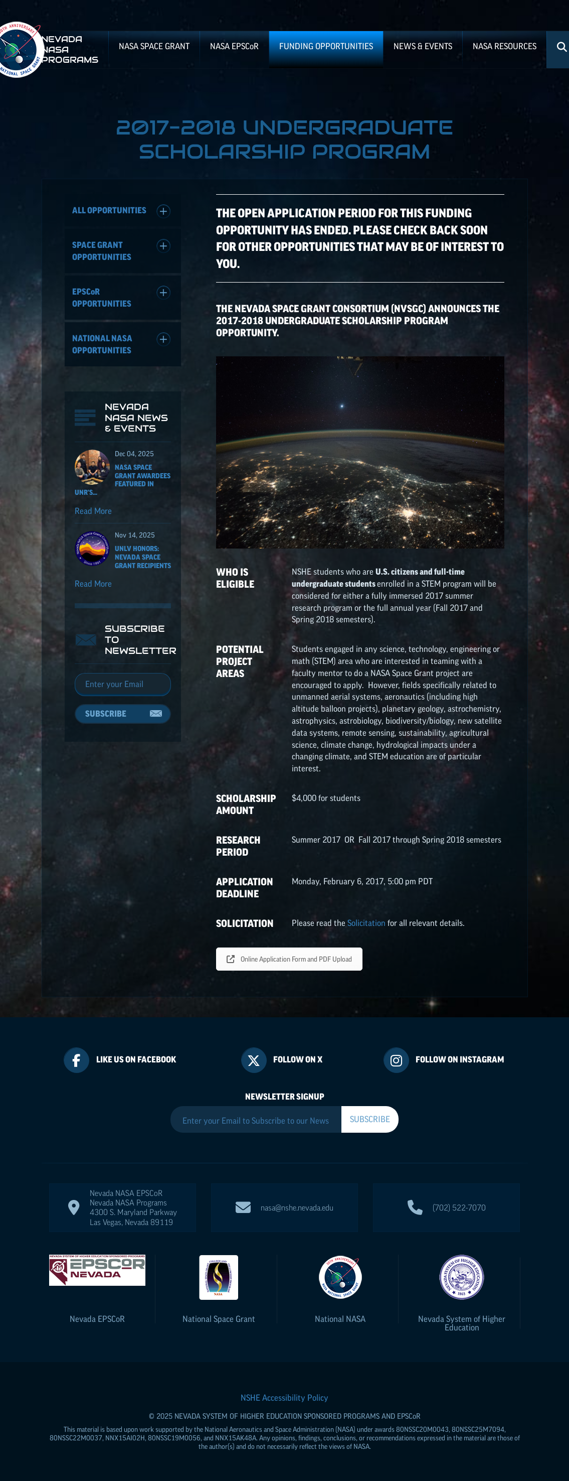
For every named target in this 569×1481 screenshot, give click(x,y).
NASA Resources (504, 46)
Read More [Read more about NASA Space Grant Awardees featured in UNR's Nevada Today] (93, 510)
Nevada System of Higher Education (461, 1323)
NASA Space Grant (154, 46)
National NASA (340, 1318)
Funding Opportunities (326, 46)
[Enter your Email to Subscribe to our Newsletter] (255, 1121)
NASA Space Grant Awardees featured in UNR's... (122, 479)
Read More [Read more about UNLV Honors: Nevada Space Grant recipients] (93, 583)
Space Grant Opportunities (121, 250)
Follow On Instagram (460, 1059)
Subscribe (105, 713)
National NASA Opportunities (121, 343)
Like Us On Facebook (136, 1059)
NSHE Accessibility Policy (284, 1397)
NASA (234, 46)
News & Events (423, 46)
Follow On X (297, 1059)
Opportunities (121, 297)
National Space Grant (218, 1318)
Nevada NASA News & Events (136, 417)
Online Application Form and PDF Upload (289, 959)
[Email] (123, 684)
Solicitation (366, 922)
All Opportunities (121, 211)
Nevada (97, 1318)
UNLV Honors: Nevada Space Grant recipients (143, 557)
